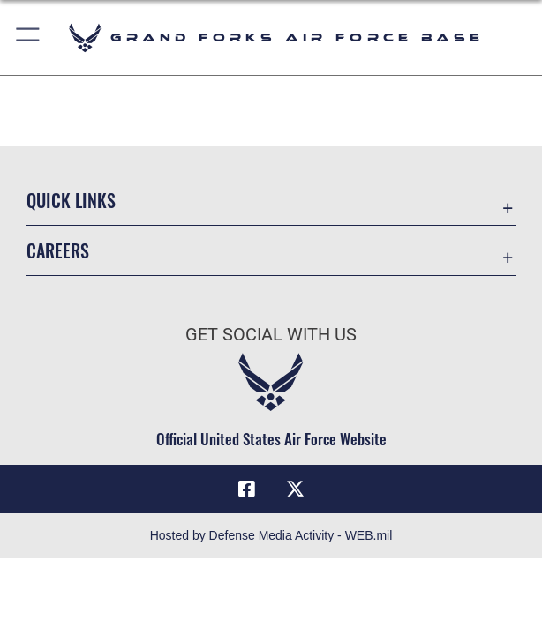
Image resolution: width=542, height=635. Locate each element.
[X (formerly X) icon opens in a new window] (295, 489)
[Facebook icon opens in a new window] (246, 489)
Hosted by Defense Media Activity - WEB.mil (271, 535)
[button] (28, 37)
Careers (57, 250)
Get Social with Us (271, 334)
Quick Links (71, 200)
